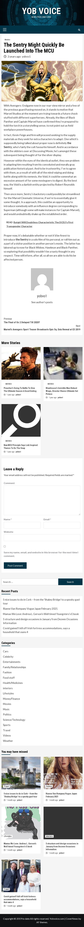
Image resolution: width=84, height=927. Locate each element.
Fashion (7, 672)
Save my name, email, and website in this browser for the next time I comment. (41, 554)
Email (47, 519)
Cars (5, 651)
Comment (9, 483)
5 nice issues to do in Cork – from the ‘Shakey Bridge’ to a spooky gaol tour (41, 601)
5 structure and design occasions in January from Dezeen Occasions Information (40, 621)
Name (8, 519)
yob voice (41, 11)
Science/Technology (14, 719)
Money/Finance (11, 698)
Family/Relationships (14, 667)
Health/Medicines (13, 682)
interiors (8, 688)
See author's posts (42, 302)
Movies (7, 40)
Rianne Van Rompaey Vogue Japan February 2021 (30, 608)
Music (6, 709)
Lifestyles (8, 693)
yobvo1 (26, 56)
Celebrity (8, 656)
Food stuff (9, 677)
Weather (8, 740)
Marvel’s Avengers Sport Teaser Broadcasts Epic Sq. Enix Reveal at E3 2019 (42, 327)
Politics (7, 714)
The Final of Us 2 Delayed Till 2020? (42, 320)
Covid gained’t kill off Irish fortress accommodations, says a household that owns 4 (36, 630)
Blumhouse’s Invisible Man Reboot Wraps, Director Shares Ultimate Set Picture (62, 391)
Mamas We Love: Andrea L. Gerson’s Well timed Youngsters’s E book (41, 614)
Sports (6, 725)
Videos (7, 735)
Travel (6, 730)
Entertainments (11, 661)
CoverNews (72, 918)
